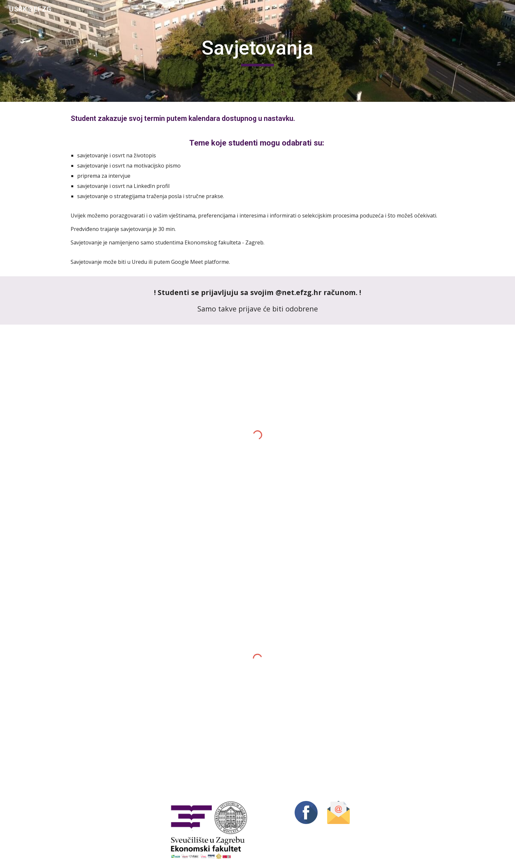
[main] (257, 51)
